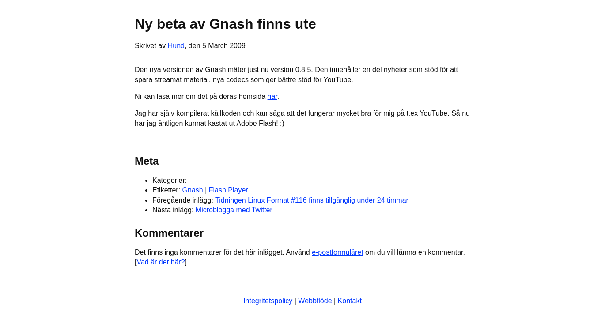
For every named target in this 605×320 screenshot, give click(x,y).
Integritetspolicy (267, 301)
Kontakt (350, 301)
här (272, 96)
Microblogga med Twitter (234, 210)
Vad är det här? (160, 262)
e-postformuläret (337, 252)
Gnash (192, 190)
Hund (176, 45)
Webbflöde (315, 301)
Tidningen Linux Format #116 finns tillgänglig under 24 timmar (311, 200)
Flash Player (228, 190)
